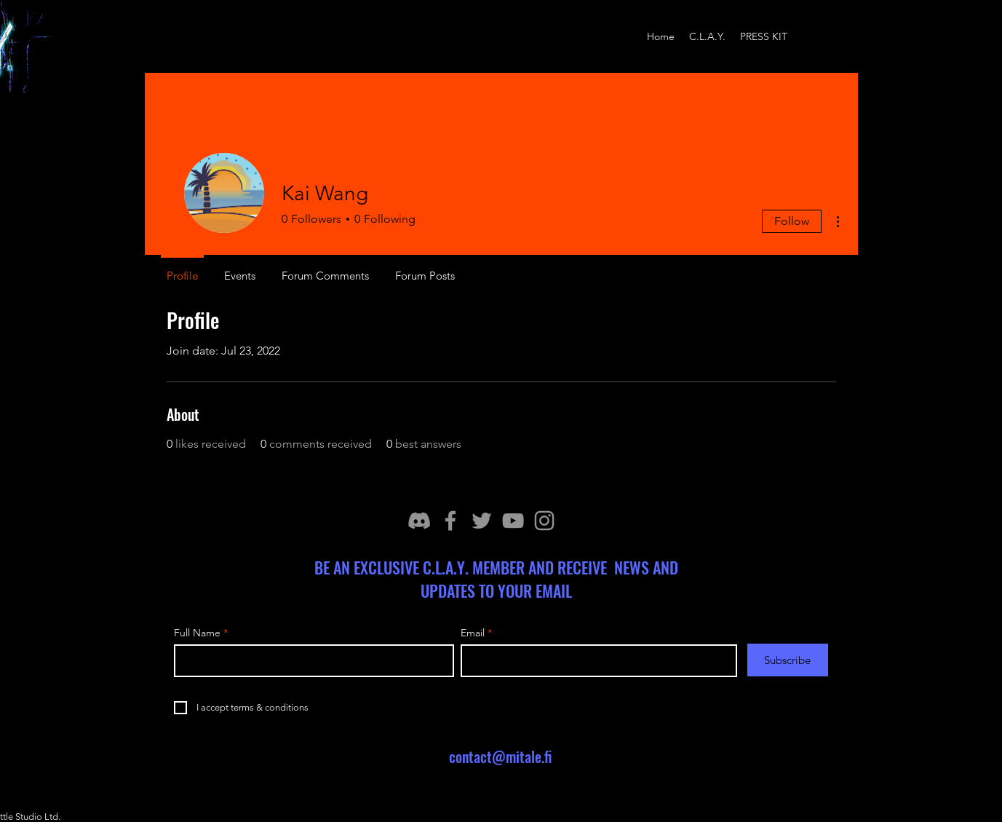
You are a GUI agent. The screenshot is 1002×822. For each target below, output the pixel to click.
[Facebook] (450, 520)
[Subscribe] (787, 660)
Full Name (197, 633)
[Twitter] (482, 520)
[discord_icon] (419, 520)
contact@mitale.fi (500, 756)
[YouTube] (513, 520)
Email (473, 633)
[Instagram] (544, 520)
